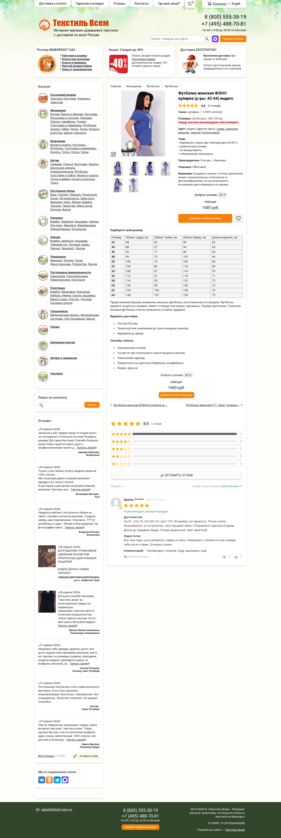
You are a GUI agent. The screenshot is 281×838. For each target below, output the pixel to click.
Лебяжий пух (59, 244)
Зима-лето (87, 198)
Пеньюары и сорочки (64, 117)
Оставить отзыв (176, 475)
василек (183, 132)
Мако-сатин (84, 205)
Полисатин (89, 194)
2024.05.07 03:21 (155, 499)
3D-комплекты (69, 198)
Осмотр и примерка (74, 62)
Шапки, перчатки (75, 132)
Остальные (79, 229)
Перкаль (75, 194)
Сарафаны (68, 121)
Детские (86, 299)
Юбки (65, 129)
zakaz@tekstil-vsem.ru (56, 809)
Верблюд (67, 221)
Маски (90, 318)
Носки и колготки (83, 179)
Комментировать (136, 556)
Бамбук (87, 202)
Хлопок (69, 260)
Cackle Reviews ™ (231, 486)
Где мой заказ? (169, 3)
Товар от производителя (77, 69)
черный (196, 132)
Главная (115, 86)
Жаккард (56, 202)
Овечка (93, 221)
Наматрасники (60, 279)
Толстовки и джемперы (66, 125)
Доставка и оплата (52, 3)
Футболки (89, 125)
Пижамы (86, 117)
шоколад (232, 128)
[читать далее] (86, 447)
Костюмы (91, 114)
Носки (75, 152)
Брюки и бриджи (72, 114)
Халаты (55, 129)
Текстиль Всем (235, 829)
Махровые (68, 291)
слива (220, 128)
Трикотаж (68, 205)
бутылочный (210, 132)
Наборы (55, 295)
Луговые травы (79, 244)
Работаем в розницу (74, 55)
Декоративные (60, 229)
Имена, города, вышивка (78, 295)
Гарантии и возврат (90, 3)
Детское (55, 209)
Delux (67, 202)
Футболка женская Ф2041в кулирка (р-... (140, 405)
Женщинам (133, 86)
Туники (81, 121)
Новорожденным (62, 171)
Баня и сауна (58, 299)
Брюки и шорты (60, 144)
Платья (55, 121)
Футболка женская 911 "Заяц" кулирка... (213, 405)
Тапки (83, 129)
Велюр (76, 202)
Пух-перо (56, 225)
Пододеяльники (77, 276)
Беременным (86, 225)
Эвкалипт (69, 225)
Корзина (219, 4)
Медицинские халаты (64, 315)
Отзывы (119, 3)
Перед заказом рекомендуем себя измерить (208, 122)
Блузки (55, 114)
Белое (67, 209)
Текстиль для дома (63, 98)
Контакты (142, 3)
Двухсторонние (60, 264)
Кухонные (83, 291)
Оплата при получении (76, 59)
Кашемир (81, 221)
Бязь (53, 194)
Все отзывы (46, 756)
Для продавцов (74, 318)
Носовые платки (61, 303)
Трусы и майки (60, 179)
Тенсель (55, 205)
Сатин (54, 198)
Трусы (74, 129)
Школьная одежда (62, 167)
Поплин (63, 194)
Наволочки (57, 276)
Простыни (78, 279)
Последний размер (143, 59)
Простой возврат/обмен (77, 66)
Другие (80, 248)
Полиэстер (79, 264)
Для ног (74, 299)
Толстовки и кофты (63, 175)
